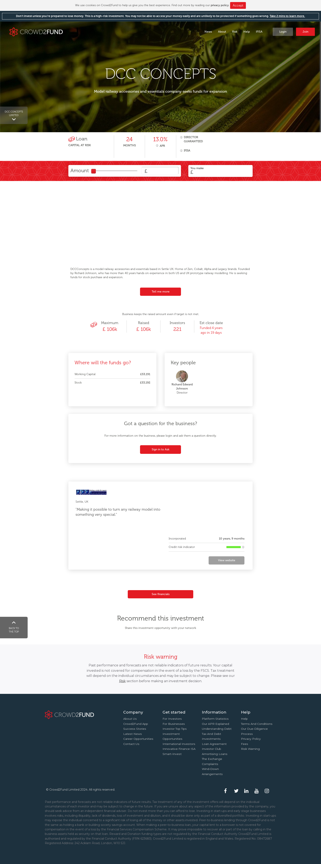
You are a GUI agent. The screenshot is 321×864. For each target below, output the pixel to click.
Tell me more (161, 291)
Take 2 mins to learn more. (287, 16)
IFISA (259, 31)
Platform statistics (215, 718)
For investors (172, 718)
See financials (161, 594)
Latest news (132, 733)
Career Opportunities (138, 738)
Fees (244, 744)
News (208, 31)
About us (130, 718)
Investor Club (211, 748)
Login (282, 31)
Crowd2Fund (36, 31)
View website (226, 560)
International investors (179, 744)
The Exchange (212, 758)
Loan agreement (214, 744)
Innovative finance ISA (179, 748)
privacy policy (220, 5)
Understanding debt (217, 728)
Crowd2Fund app (135, 723)
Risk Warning (250, 748)
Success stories (134, 728)
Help (246, 31)
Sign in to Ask (160, 449)
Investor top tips (175, 728)
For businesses (174, 723)
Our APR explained (215, 723)
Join (305, 31)
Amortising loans (214, 754)
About (222, 31)
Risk (234, 31)
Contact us (131, 744)
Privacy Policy (251, 738)
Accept (238, 5)
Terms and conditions (256, 723)
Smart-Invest (172, 754)
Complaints (210, 764)
